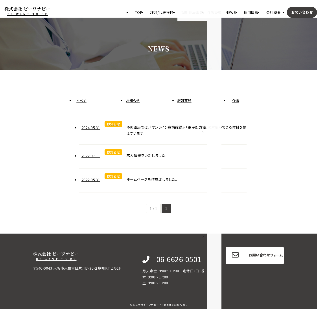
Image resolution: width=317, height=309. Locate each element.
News (230, 12)
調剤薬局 (184, 100)
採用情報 (251, 12)
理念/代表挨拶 (161, 12)
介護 (235, 100)
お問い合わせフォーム (266, 255)
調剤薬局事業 (192, 12)
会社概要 (273, 12)
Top (138, 12)
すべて (81, 100)
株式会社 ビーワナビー (27, 10)
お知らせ (133, 100)
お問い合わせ (302, 12)
